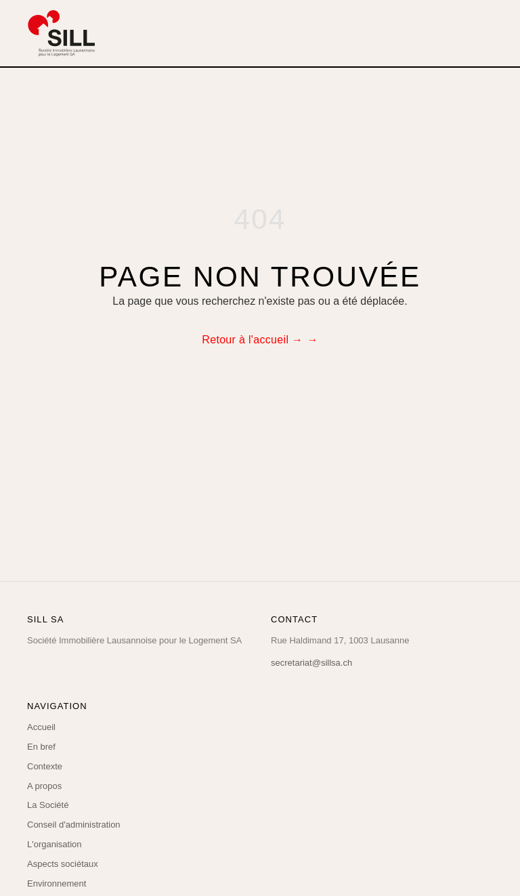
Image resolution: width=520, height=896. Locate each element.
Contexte (44, 766)
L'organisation (54, 844)
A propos (44, 786)
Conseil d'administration (74, 824)
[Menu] (483, 33)
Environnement (56, 883)
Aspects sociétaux (62, 864)
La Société (47, 805)
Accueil (41, 727)
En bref (41, 747)
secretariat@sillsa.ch (311, 663)
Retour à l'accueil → (252, 339)
